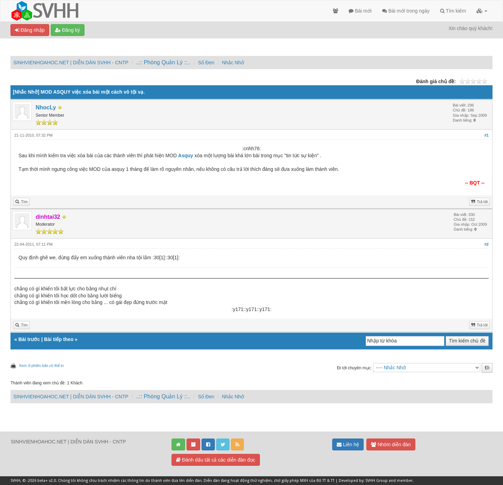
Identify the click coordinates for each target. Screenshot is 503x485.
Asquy (185, 155)
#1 (486, 135)
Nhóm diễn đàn (391, 444)
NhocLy (46, 107)
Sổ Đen (206, 62)
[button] (482, 10)
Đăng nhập (30, 30)
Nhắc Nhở (233, 62)
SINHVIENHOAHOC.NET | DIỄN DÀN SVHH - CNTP (71, 62)
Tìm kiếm (453, 11)
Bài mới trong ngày (406, 11)
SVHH (15, 480)
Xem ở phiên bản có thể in (41, 365)
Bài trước (29, 339)
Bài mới (360, 11)
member (405, 480)
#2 (486, 244)
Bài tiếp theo (58, 339)
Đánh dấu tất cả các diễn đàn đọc (215, 460)
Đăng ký (67, 30)
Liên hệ (348, 444)
